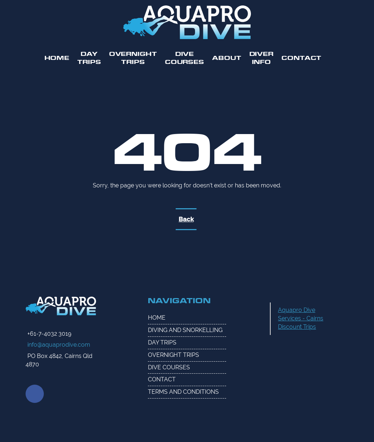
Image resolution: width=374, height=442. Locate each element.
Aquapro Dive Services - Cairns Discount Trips (300, 318)
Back (186, 219)
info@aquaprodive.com (58, 344)
